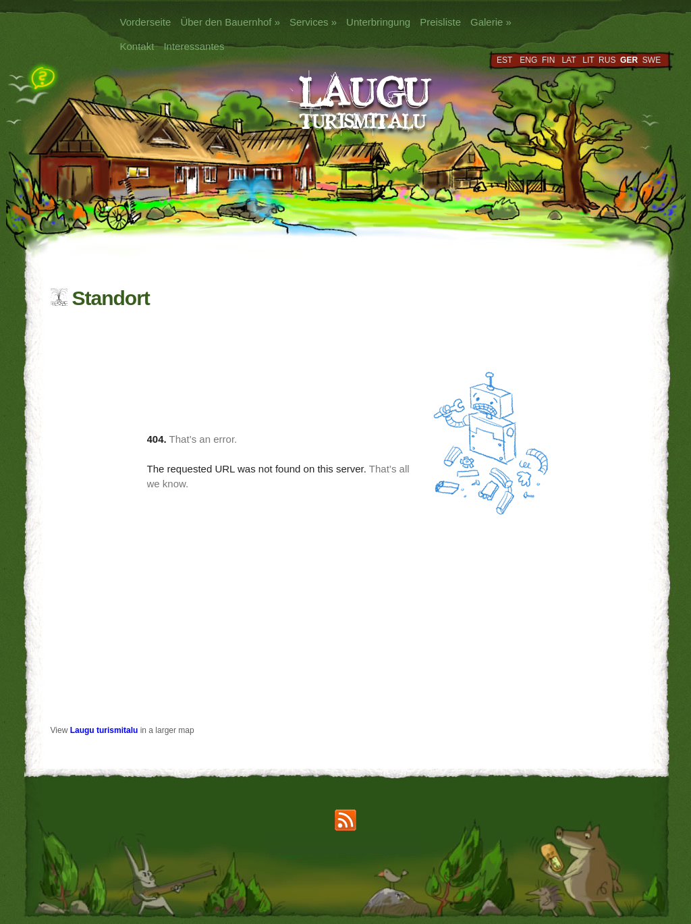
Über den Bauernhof (230, 22)
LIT (588, 60)
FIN (548, 60)
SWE (651, 60)
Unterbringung (378, 22)
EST (504, 60)
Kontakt (137, 46)
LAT (568, 60)
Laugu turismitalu (104, 730)
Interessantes (193, 46)
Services (313, 22)
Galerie (491, 22)
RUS (607, 60)
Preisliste (440, 22)
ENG (528, 60)
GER (629, 60)
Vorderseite (145, 22)
